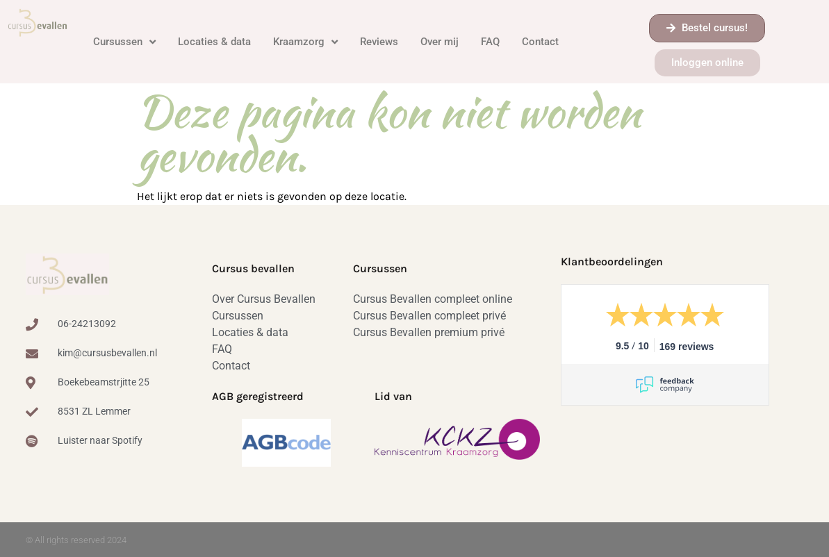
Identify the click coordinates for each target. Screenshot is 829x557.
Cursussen (124, 42)
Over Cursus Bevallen (263, 299)
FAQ (490, 41)
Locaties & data (214, 41)
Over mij (439, 41)
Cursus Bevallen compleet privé (429, 315)
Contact (540, 41)
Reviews (379, 41)
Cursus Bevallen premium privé (428, 332)
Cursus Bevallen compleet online (432, 299)
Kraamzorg (305, 42)
